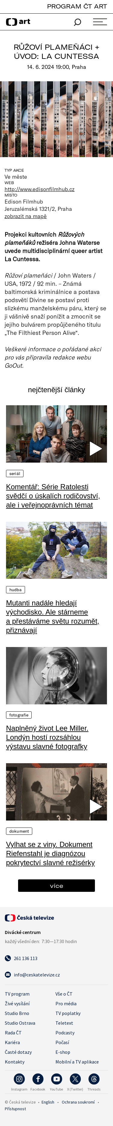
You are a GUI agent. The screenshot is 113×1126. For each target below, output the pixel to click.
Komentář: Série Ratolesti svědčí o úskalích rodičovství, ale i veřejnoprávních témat (53, 496)
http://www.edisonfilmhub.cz (40, 189)
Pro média (66, 1003)
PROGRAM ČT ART (77, 6)
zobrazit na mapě (26, 216)
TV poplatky (67, 1013)
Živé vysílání (17, 1003)
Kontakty (14, 1062)
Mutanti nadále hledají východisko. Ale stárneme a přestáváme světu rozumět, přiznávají (52, 616)
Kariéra (12, 1042)
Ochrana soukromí (78, 1102)
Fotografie (18, 715)
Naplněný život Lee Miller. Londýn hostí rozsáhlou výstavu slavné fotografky (47, 737)
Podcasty (64, 1033)
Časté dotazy (18, 1052)
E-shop (62, 1052)
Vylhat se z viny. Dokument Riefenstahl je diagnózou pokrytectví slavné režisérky (50, 853)
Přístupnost (15, 1108)
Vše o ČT (64, 994)
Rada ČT (13, 1033)
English (48, 1102)
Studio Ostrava (20, 1023)
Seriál (14, 473)
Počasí (62, 1042)
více (56, 885)
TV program (17, 994)
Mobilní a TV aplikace (77, 1062)
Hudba (15, 589)
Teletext (64, 1023)
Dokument (19, 831)
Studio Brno (17, 1013)
